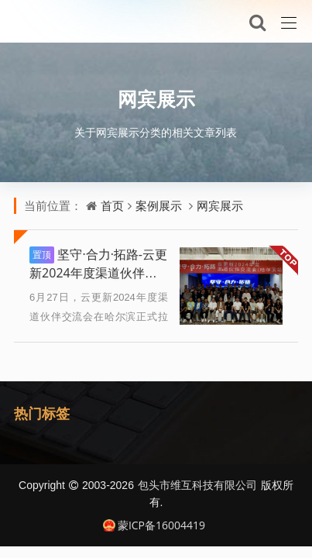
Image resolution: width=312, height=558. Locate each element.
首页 (112, 205)
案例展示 (158, 205)
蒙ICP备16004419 (154, 525)
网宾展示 (156, 98)
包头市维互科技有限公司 (197, 484)
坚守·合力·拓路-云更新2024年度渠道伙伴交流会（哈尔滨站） (98, 273)
